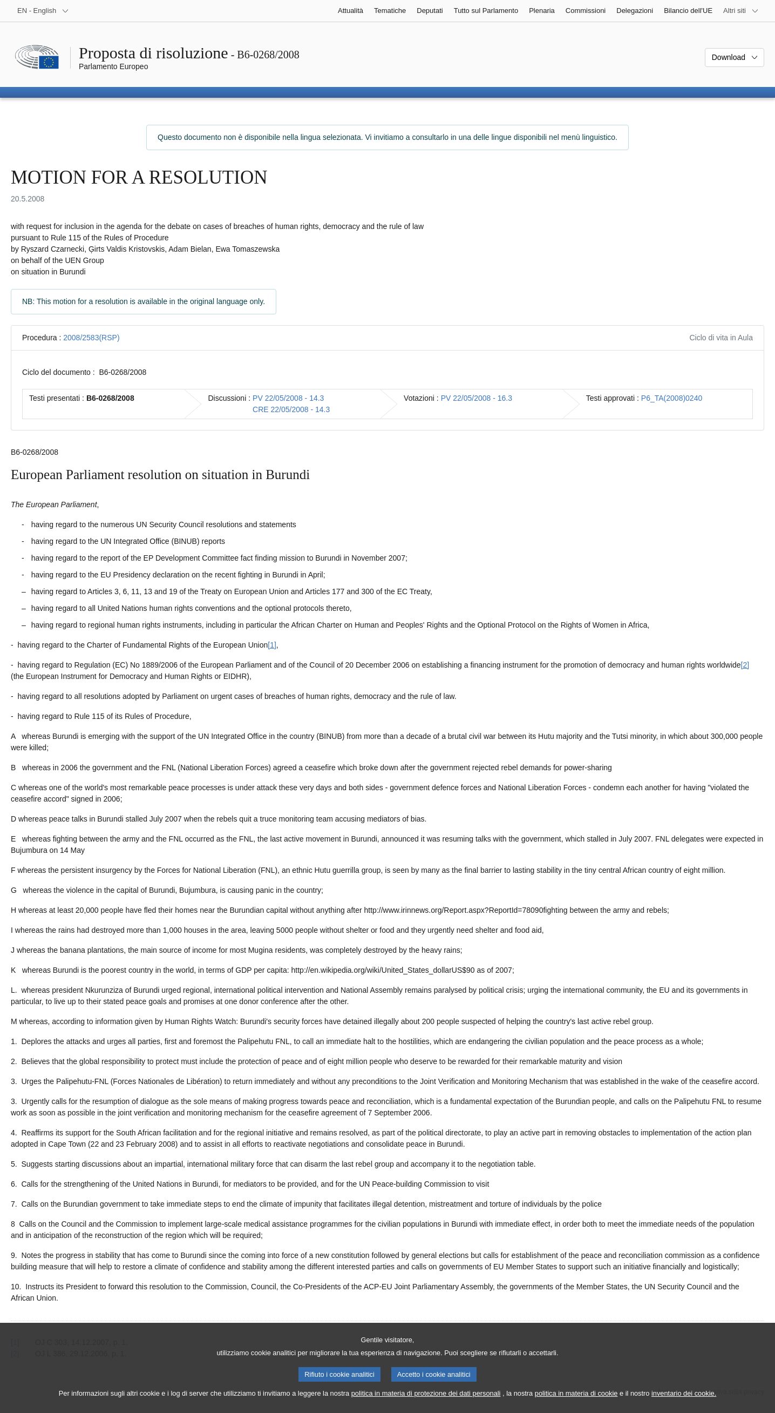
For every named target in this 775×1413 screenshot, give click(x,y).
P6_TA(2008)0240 (671, 398)
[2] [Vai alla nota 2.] (745, 665)
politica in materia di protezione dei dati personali (426, 1401)
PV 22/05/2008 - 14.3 (288, 398)
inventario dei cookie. (683, 1401)
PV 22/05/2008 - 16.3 (476, 398)
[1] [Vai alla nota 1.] (272, 645)
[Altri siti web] (741, 11)
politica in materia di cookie (576, 1401)
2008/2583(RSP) (91, 337)
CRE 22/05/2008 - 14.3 (291, 409)
